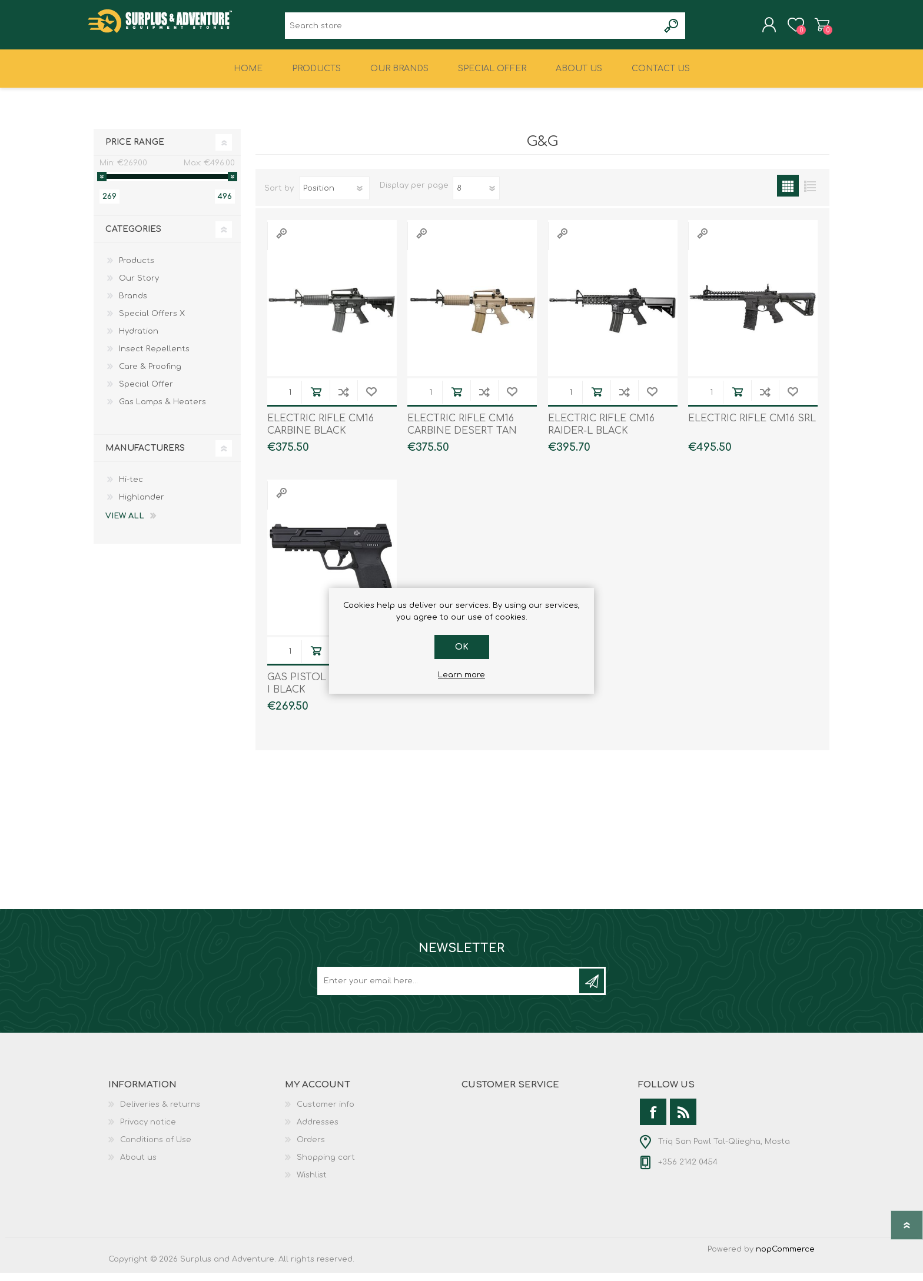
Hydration (138, 339)
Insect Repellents (154, 357)
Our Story (139, 286)
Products (136, 269)
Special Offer (146, 392)
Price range (134, 150)
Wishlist (312, 1183)
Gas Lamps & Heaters (162, 410)
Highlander (141, 505)
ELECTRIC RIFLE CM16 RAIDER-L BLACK (601, 432)
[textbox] (472, 29)
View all (124, 524)
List (810, 194)
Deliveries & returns (160, 1113)
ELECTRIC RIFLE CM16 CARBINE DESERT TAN (462, 432)
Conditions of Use (155, 1148)
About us (138, 1166)
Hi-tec (131, 488)
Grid (788, 194)
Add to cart (316, 400)
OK (462, 647)
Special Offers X (152, 322)
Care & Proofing (150, 375)
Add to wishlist (371, 400)
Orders (311, 1148)
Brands (133, 304)
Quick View (281, 241)
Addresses (317, 1130)
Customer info (325, 1113)
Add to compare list (343, 400)
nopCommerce (785, 1257)
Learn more (461, 675)
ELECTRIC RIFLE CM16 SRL (752, 426)
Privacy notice (148, 1130)
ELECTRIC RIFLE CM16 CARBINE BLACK (320, 432)
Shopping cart (816, 29)
